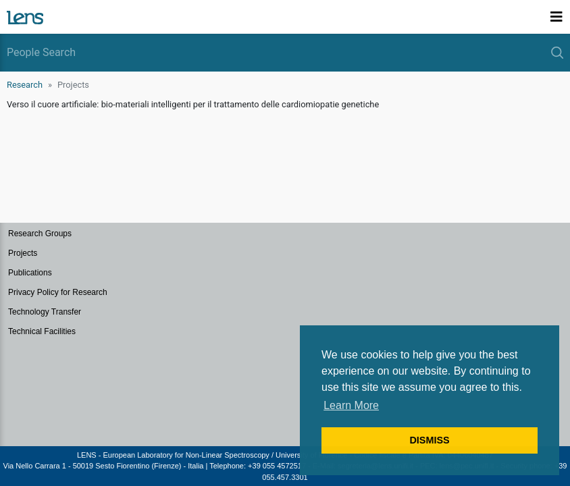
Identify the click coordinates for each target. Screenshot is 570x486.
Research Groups (40, 233)
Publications (30, 272)
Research (25, 85)
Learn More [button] (351, 405)
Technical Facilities (42, 331)
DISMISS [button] (429, 440)
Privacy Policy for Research (57, 292)
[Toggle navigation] (556, 17)
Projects (22, 253)
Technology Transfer (44, 312)
